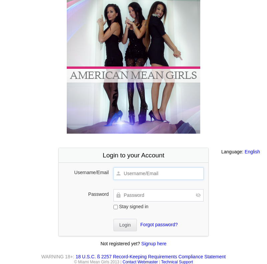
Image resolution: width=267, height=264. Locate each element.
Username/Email (91, 172)
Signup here (154, 243)
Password (98, 194)
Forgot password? (159, 224)
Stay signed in (131, 206)
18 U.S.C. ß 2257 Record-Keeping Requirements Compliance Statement (150, 256)
